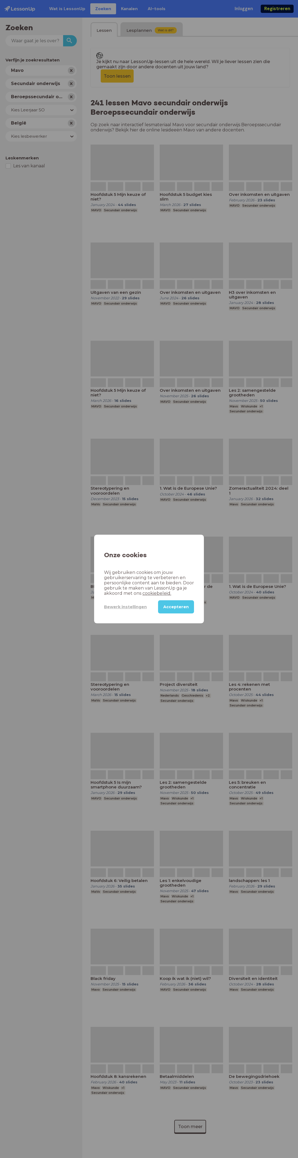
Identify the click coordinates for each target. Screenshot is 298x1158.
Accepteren (176, 606)
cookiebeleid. (156, 593)
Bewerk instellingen (125, 606)
